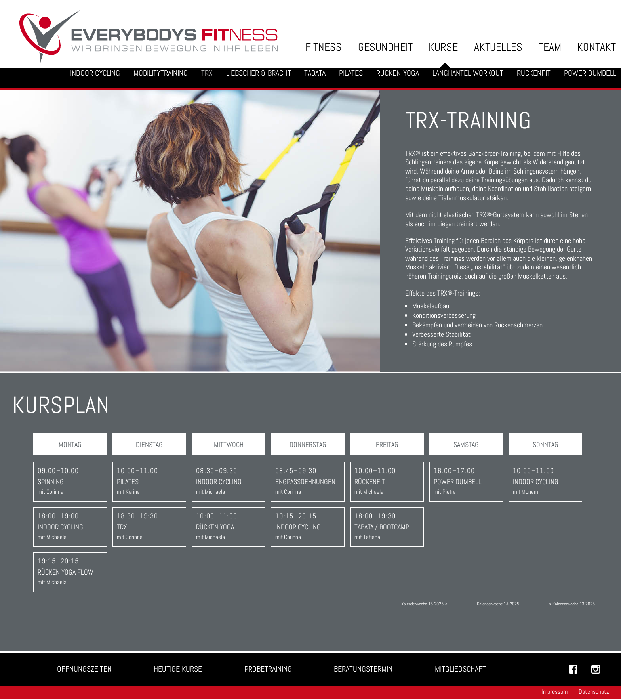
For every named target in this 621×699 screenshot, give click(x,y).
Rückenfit (534, 73)
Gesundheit (385, 47)
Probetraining (268, 669)
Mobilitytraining (160, 73)
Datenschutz (594, 692)
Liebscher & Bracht (258, 73)
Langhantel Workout (467, 73)
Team (550, 47)
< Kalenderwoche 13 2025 (572, 604)
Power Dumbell (590, 73)
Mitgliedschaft (460, 669)
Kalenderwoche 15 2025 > (424, 604)
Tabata (315, 73)
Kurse (443, 47)
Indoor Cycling (95, 73)
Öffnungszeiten (84, 669)
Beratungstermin (363, 669)
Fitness (323, 47)
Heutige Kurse (178, 669)
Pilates (351, 73)
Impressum (554, 692)
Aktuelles (498, 47)
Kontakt (596, 47)
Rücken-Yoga (397, 73)
